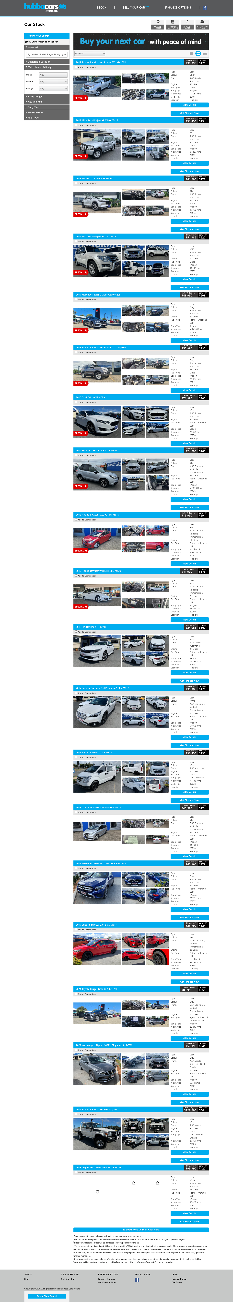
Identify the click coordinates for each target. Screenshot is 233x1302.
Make (29, 75)
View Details (189, 105)
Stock (27, 1279)
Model (29, 82)
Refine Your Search (37, 36)
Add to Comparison (87, 67)
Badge (29, 89)
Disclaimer (177, 1282)
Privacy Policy (179, 1279)
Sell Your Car (68, 1279)
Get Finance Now (189, 113)
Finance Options (106, 1279)
